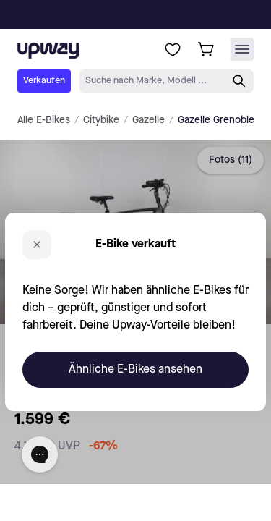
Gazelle (148, 120)
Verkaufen (44, 80)
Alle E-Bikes (43, 120)
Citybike (101, 120)
